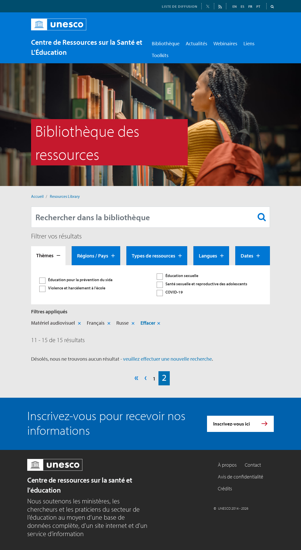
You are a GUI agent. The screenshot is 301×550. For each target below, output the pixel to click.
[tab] (48, 255)
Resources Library (65, 196)
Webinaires (225, 43)
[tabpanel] (150, 284)
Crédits (225, 488)
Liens (249, 43)
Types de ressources (153, 255)
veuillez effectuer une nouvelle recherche (167, 359)
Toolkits (160, 55)
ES (242, 6)
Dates (247, 255)
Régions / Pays (92, 255)
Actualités (196, 43)
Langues (208, 255)
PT (258, 6)
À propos (227, 465)
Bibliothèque (166, 43)
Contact (253, 465)
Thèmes (44, 255)
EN (234, 6)
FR (250, 6)
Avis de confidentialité (240, 476)
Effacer (147, 323)
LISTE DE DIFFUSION (179, 6)
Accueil (37, 196)
